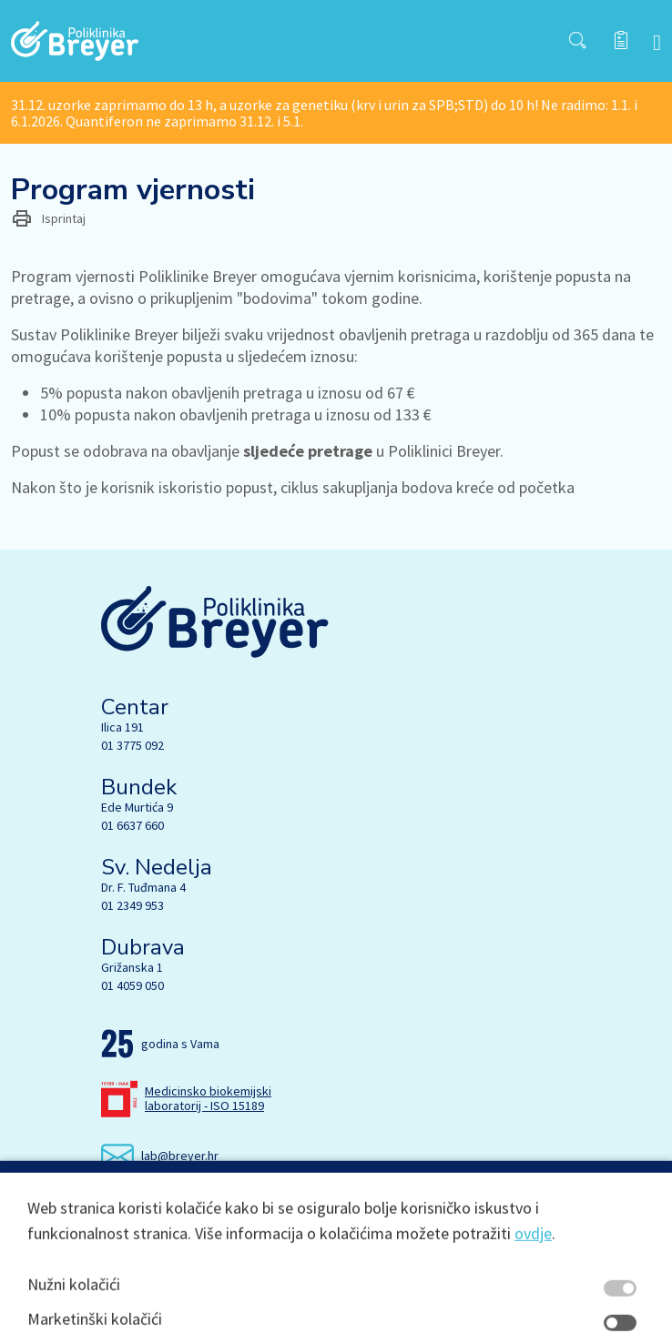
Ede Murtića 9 (137, 807)
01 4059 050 (132, 985)
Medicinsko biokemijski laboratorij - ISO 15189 (208, 1098)
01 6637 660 (132, 825)
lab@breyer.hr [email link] (180, 1155)
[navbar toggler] (657, 41)
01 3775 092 (132, 745)
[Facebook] (113, 1206)
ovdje (533, 1310)
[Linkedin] (189, 1206)
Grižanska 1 (132, 967)
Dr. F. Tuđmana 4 (143, 887)
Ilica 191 (122, 727)
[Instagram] (151, 1206)
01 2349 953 (132, 905)
